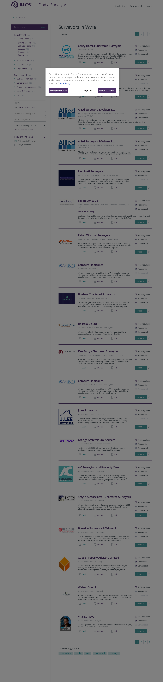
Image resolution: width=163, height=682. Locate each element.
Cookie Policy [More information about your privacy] (64, 83)
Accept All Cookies (106, 90)
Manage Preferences (58, 90)
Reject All (88, 90)
